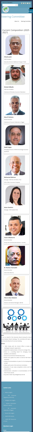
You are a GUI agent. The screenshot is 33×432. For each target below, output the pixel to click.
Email (4, 430)
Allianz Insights (8, 392)
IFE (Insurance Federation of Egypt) (10, 409)
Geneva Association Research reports (10, 404)
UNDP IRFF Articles (9, 416)
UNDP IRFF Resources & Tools (10, 420)
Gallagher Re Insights (10, 400)
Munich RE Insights (9, 413)
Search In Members (7, 2)
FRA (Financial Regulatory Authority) (10, 396)
